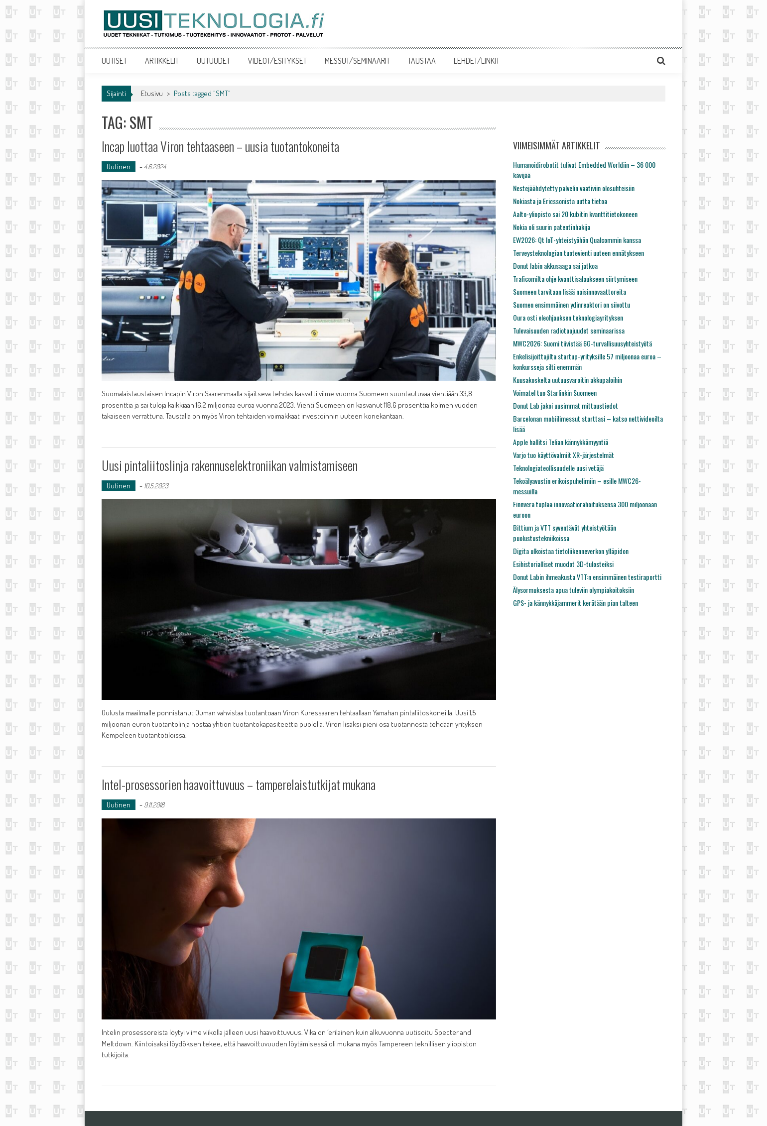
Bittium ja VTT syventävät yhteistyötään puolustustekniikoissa (564, 532)
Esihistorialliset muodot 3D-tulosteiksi (563, 564)
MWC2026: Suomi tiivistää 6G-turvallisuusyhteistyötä (582, 343)
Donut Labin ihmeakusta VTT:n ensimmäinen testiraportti (587, 576)
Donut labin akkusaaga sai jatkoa (555, 265)
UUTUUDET (213, 61)
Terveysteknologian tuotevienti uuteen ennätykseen (578, 252)
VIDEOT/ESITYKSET (277, 61)
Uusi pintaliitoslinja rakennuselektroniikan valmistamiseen (230, 465)
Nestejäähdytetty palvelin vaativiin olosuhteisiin (574, 188)
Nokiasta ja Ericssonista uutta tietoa (560, 201)
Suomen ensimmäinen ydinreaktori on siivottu (571, 304)
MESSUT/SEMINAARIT (357, 61)
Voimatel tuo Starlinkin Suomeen (555, 392)
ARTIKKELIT (162, 61)
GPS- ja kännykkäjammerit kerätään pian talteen (575, 602)
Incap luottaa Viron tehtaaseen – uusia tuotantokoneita (220, 146)
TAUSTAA (422, 61)
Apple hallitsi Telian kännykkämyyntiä (560, 442)
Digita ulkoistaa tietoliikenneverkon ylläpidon (571, 551)
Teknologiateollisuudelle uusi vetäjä (558, 467)
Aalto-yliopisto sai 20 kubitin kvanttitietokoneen (575, 214)
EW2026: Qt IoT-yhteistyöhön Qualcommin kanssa (577, 239)
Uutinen (118, 166)
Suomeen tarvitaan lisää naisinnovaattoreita (569, 291)
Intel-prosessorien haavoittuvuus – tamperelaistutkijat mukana (239, 784)
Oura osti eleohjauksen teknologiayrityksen (568, 317)
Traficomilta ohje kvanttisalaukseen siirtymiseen (575, 278)
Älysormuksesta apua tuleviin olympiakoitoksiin (573, 589)
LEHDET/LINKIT (477, 61)
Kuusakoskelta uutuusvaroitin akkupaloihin (567, 379)
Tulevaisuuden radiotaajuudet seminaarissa (569, 330)
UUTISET (114, 61)
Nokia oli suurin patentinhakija (551, 227)
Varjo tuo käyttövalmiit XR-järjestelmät (563, 455)
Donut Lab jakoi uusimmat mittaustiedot (565, 405)
